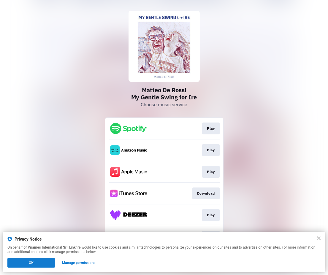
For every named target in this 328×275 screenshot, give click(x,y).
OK (31, 263)
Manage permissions (79, 263)
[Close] (319, 238)
